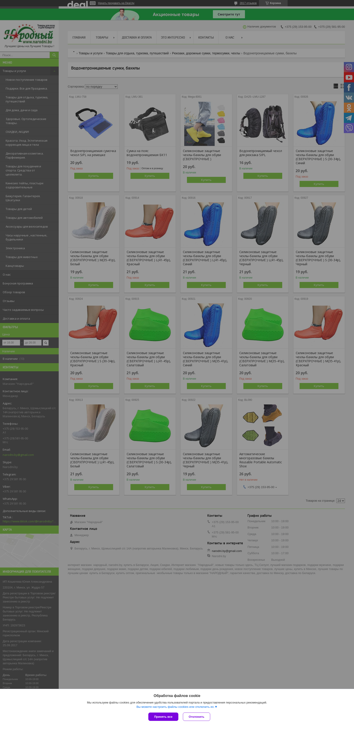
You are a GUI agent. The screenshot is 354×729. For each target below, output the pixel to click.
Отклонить (196, 716)
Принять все (163, 716)
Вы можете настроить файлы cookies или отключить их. (175, 706)
